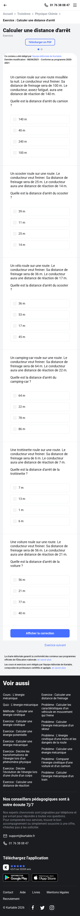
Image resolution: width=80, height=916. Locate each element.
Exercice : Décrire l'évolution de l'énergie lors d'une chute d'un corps (20, 772)
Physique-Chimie (46, 14)
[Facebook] (33, 908)
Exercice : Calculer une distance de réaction (17, 783)
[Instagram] (52, 908)
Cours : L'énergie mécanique (13, 696)
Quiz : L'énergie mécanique (20, 705)
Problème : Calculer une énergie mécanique (56, 750)
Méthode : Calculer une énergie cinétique (18, 713)
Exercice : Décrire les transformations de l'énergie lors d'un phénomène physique (17, 757)
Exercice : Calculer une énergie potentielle (17, 733)
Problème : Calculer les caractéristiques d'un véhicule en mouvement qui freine (56, 710)
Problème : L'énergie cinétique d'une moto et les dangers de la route (58, 739)
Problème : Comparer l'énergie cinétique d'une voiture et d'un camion (57, 762)
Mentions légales (58, 892)
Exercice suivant (55, 645)
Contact (8, 892)
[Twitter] (42, 908)
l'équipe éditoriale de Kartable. (47, 56)
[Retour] (6, 5)
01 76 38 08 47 (60, 5)
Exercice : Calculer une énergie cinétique (17, 723)
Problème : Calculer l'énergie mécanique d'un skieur (57, 725)
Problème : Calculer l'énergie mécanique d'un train (57, 776)
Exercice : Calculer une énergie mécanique (17, 743)
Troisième (24, 14)
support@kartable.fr (22, 836)
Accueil (8, 14)
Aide (23, 892)
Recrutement (11, 899)
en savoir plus (44, 659)
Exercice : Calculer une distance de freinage (56, 696)
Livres (36, 892)
